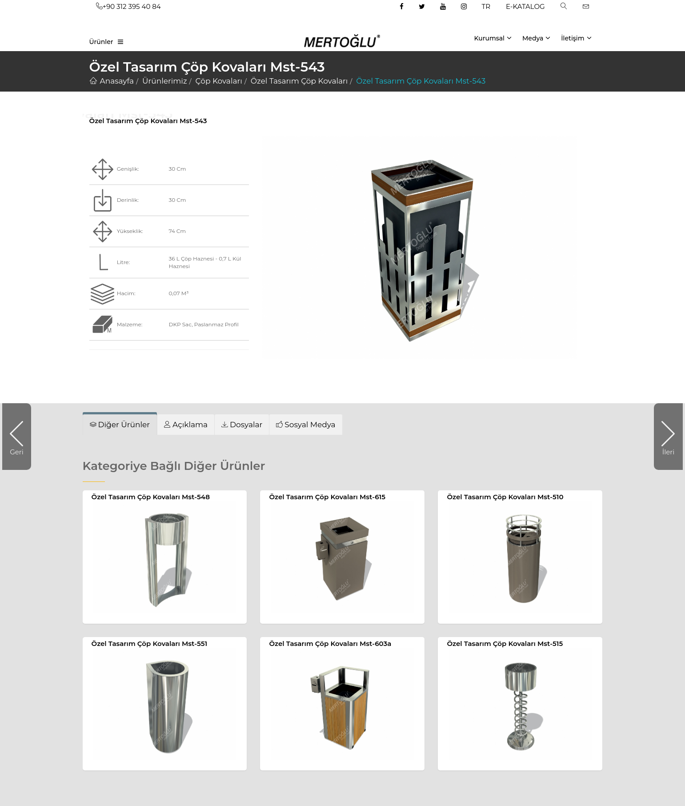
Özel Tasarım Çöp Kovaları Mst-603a (330, 643)
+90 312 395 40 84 (128, 6)
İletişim (576, 37)
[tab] (120, 424)
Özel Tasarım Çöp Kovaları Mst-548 (151, 497)
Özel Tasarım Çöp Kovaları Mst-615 (327, 497)
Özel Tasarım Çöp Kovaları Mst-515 (505, 643)
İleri (664, 436)
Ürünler (101, 42)
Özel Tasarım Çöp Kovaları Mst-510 (505, 497)
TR (486, 6)
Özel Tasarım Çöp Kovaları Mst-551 (150, 643)
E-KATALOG (525, 6)
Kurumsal (493, 37)
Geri (20, 436)
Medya (536, 37)
